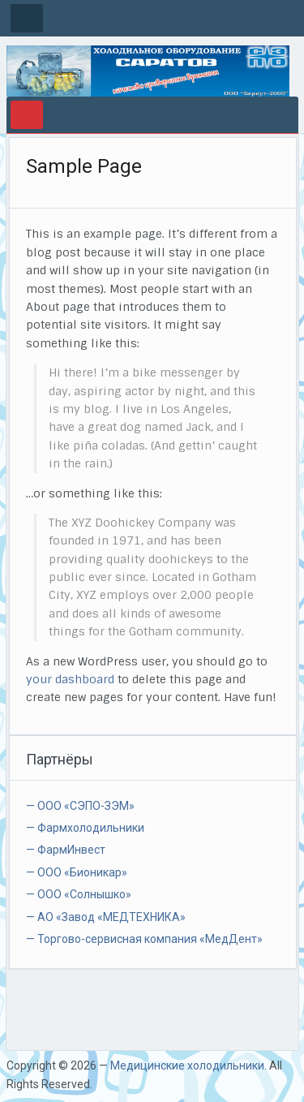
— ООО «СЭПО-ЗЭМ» (80, 805)
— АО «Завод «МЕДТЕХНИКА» (106, 916)
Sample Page (84, 166)
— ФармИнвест (65, 849)
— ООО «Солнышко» (78, 894)
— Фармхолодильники (85, 827)
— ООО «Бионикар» (76, 872)
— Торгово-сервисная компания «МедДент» (144, 938)
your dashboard (70, 679)
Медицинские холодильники (187, 1065)
